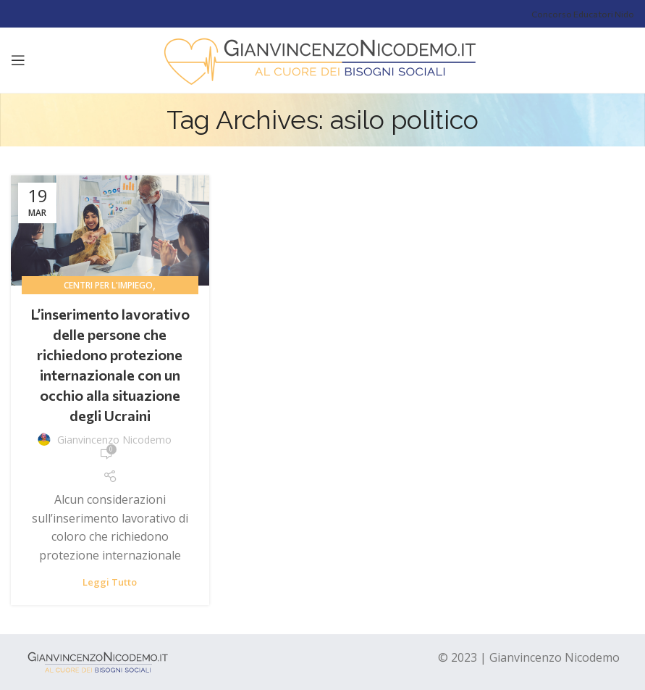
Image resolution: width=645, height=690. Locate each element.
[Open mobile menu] (18, 60)
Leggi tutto (110, 582)
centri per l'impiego (108, 285)
